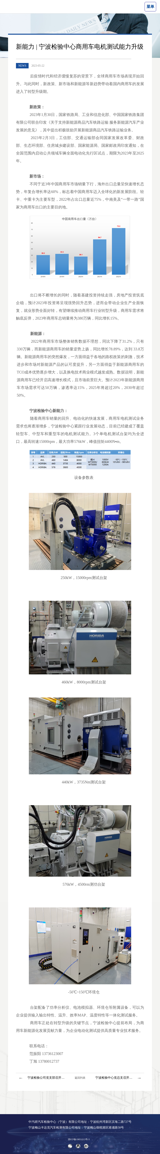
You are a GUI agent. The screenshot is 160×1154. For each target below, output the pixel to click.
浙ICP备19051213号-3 (79, 1139)
